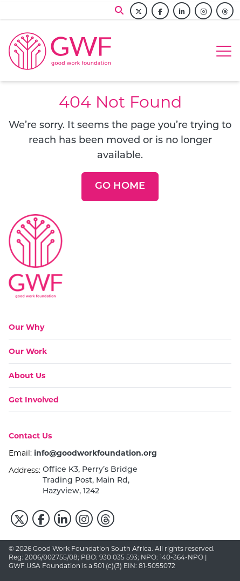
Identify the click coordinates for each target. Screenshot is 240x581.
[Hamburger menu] (223, 51)
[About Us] (27, 375)
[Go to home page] (60, 51)
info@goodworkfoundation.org (95, 453)
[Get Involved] (34, 400)
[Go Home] (120, 186)
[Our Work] (28, 351)
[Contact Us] (30, 439)
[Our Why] (27, 327)
